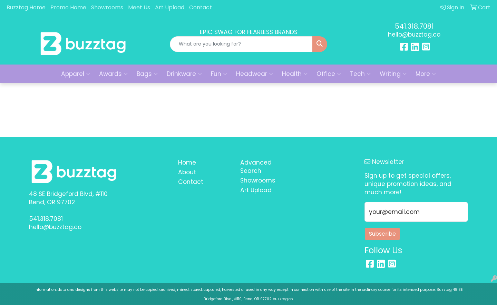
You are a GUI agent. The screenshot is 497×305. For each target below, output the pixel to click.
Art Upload (169, 7)
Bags (147, 74)
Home (187, 162)
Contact (200, 7)
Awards (113, 74)
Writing (393, 74)
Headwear (254, 74)
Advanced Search (256, 166)
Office (328, 74)
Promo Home (68, 7)
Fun (219, 74)
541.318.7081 (414, 26)
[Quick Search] (241, 44)
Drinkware (184, 74)
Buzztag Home (26, 7)
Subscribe (382, 234)
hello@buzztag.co (414, 34)
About (187, 172)
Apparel (75, 74)
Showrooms (107, 7)
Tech (360, 74)
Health (295, 74)
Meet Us (139, 7)
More (426, 74)
